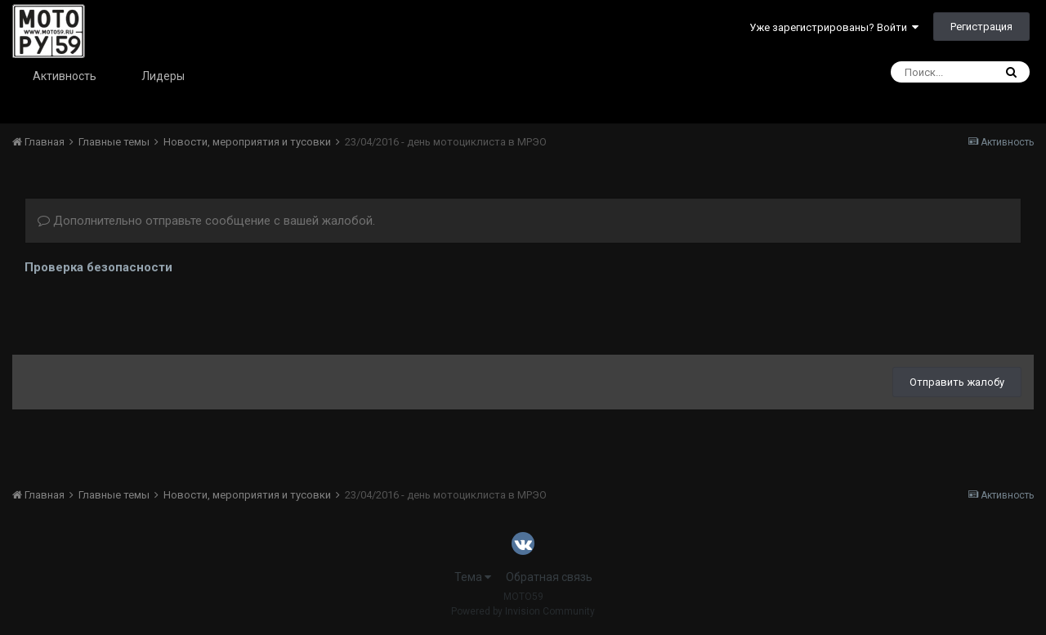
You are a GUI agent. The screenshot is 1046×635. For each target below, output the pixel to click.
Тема (472, 577)
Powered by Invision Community (523, 611)
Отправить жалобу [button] (957, 382)
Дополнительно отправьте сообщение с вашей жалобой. (206, 220)
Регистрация (981, 26)
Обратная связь (549, 577)
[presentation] (149, 310)
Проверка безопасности (98, 267)
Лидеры (163, 76)
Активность (64, 76)
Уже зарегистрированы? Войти (834, 27)
